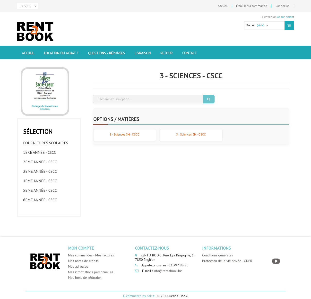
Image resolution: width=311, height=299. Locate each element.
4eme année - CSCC (40, 179)
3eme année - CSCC (40, 170)
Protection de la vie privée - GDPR (227, 255)
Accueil (223, 6)
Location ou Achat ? (61, 53)
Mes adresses (78, 260)
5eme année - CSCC (40, 189)
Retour (166, 53)
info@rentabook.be (168, 265)
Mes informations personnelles (90, 266)
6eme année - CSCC (40, 198)
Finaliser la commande (251, 6)
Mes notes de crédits (83, 255)
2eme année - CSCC (40, 160)
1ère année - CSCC (39, 151)
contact (189, 53)
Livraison (143, 53)
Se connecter (285, 16)
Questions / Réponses (106, 53)
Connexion (283, 6)
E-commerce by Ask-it (138, 290)
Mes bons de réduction (85, 271)
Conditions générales (217, 249)
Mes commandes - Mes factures (91, 249)
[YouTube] (276, 255)
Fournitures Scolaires (45, 141)
